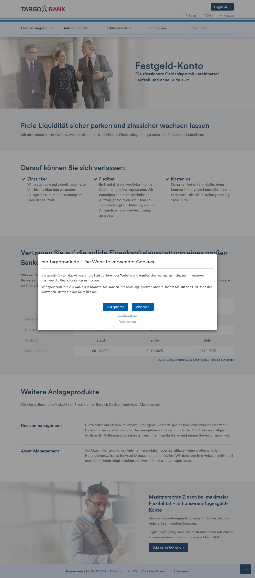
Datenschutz (128, 321)
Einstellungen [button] (127, 315)
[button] (115, 307)
